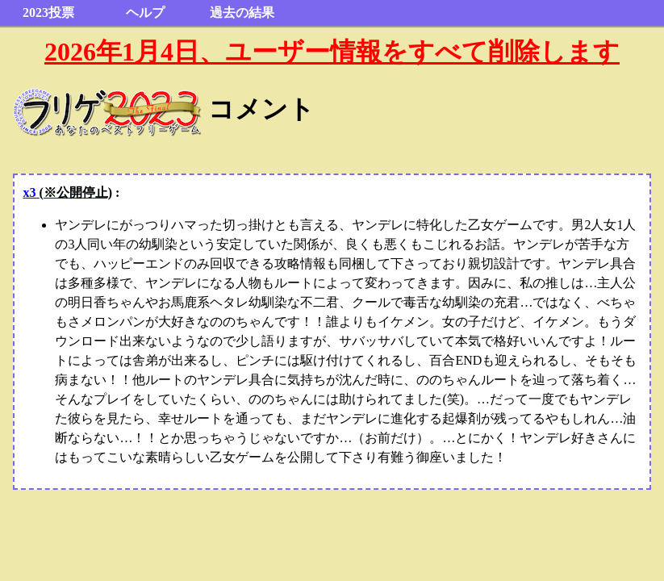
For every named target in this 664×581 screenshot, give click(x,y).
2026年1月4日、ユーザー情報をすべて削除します (332, 51)
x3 (67, 192)
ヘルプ (145, 12)
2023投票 (48, 12)
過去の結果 (242, 12)
